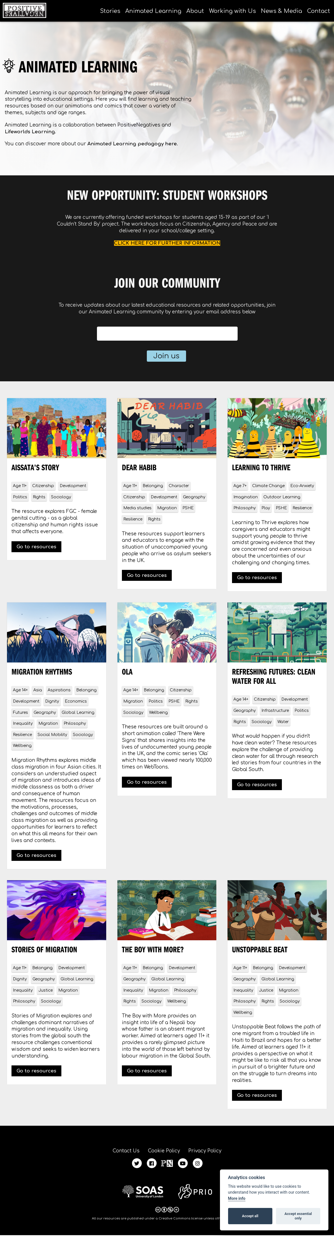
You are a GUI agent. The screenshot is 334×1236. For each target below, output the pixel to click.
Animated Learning (153, 11)
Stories (110, 11)
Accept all (250, 1216)
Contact (318, 11)
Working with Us (232, 11)
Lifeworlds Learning (30, 131)
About (195, 11)
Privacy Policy (208, 1151)
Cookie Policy (164, 1151)
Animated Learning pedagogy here (132, 143)
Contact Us (122, 1151)
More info (236, 1198)
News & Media (281, 11)
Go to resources (36, 546)
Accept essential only (298, 1216)
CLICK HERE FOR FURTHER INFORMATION (167, 243)
